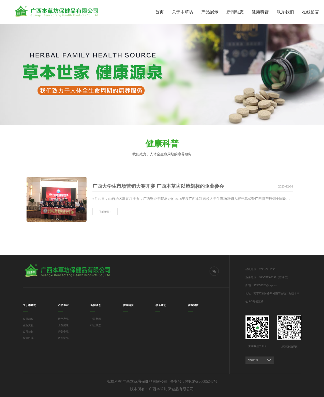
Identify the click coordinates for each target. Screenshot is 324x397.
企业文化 (28, 325)
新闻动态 (235, 12)
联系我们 (285, 12)
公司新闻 (95, 318)
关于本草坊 (182, 12)
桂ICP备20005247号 (201, 382)
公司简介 (28, 318)
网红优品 (63, 337)
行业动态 (95, 325)
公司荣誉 (28, 331)
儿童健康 (63, 325)
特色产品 (63, 318)
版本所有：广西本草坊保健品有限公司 (162, 389)
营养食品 (63, 331)
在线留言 (310, 12)
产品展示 (209, 12)
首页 (159, 12)
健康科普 (260, 12)
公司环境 (28, 337)
